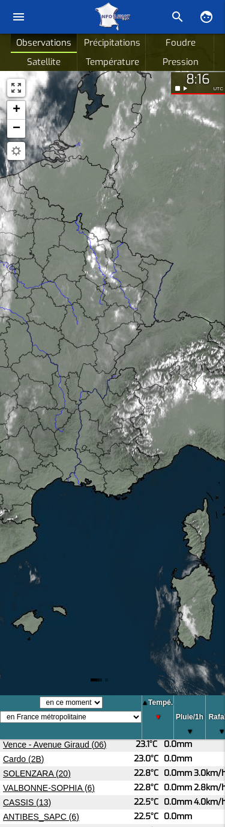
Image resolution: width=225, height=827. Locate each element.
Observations (43, 43)
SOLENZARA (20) (37, 773)
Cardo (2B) (23, 759)
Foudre (181, 43)
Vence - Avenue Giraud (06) (55, 744)
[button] (16, 110)
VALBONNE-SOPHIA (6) (49, 788)
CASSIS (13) (27, 802)
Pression (181, 62)
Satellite (44, 62)
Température (112, 62)
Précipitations (112, 43)
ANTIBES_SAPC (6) (41, 817)
